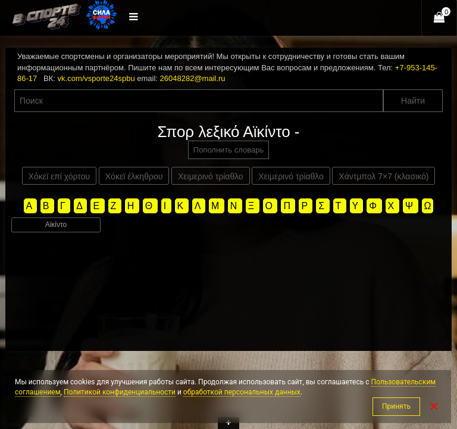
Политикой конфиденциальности (120, 392)
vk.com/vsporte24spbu (96, 78)
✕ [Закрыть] (434, 406)
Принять (396, 406)
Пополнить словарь (228, 149)
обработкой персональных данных (242, 392)
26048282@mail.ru (193, 78)
